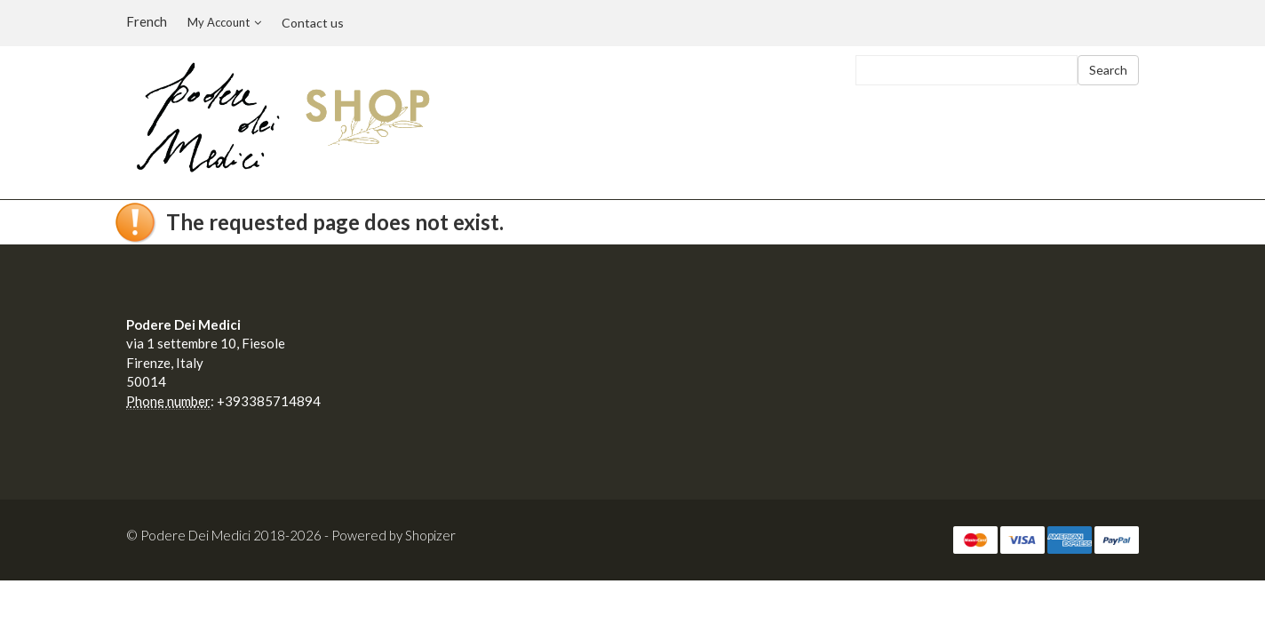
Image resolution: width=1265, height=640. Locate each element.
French (146, 21)
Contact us (313, 22)
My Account (224, 22)
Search (1108, 69)
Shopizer (430, 535)
